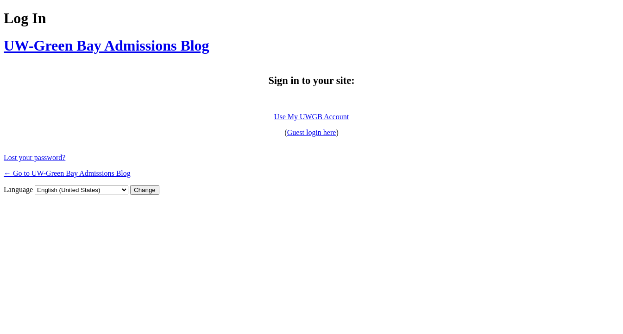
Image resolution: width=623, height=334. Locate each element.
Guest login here (311, 132)
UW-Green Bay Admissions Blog (106, 45)
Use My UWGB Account (311, 117)
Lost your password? (34, 157)
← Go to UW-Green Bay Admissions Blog (67, 173)
